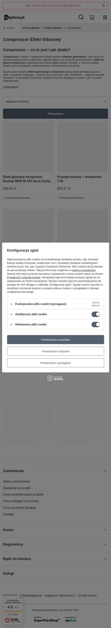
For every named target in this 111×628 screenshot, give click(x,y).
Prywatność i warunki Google (24, 277)
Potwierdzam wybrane (55, 351)
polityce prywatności (83, 270)
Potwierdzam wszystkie (55, 339)
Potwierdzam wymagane (55, 363)
